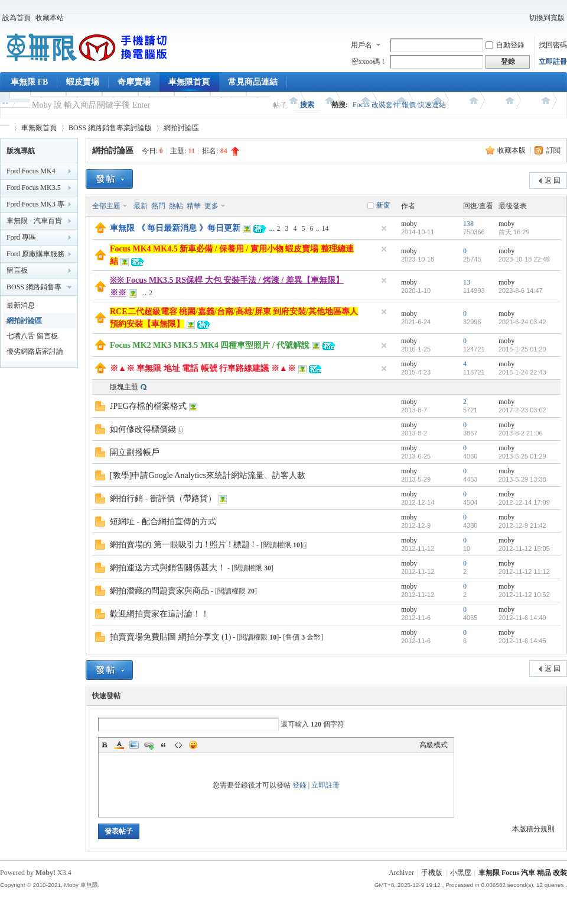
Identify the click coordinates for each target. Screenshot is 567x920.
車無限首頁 (189, 82)
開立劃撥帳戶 (134, 452)
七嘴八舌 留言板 (32, 336)
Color (119, 745)
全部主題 (106, 206)
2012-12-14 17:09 (524, 502)
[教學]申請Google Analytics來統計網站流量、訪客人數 (207, 475)
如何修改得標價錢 (143, 429)
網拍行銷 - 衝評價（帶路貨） (163, 498)
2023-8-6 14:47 (520, 290)
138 (468, 223)
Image (134, 745)
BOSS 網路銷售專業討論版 (110, 128)
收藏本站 (49, 18)
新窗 (383, 205)
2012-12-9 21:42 (522, 525)
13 (466, 282)
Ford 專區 (21, 237)
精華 (194, 206)
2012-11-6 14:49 (522, 617)
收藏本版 (512, 150)
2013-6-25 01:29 (522, 456)
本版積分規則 (533, 829)
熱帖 (176, 206)
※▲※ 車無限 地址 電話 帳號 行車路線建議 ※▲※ (203, 368)
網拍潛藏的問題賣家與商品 (159, 590)
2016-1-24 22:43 (522, 372)
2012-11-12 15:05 (524, 548)
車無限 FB (29, 82)
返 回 (553, 180)
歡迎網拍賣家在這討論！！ (159, 613)
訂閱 (553, 150)
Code (178, 745)
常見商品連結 (253, 82)
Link (149, 745)
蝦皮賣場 (82, 82)
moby (409, 223)
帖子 (280, 105)
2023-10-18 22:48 (524, 259)
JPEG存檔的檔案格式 (148, 406)
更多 (211, 206)
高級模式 (433, 745)
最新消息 (20, 305)
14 (325, 228)
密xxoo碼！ (369, 61)
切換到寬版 (547, 18)
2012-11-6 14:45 (522, 640)
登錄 (299, 785)
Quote (164, 745)
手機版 (431, 873)
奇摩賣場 (134, 82)
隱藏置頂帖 (383, 228)
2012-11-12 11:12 (524, 571)
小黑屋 (460, 873)
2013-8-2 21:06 (520, 433)
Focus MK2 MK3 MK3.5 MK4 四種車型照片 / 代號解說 (209, 345)
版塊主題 (124, 387)
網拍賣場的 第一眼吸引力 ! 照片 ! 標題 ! (182, 544)
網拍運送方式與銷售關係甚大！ (168, 567)
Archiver (401, 873)
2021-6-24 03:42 (522, 321)
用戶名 (361, 45)
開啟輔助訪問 (521, 18)
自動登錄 (504, 45)
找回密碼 (553, 45)
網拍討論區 (181, 128)
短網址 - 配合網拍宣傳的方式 (163, 521)
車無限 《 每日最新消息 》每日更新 (175, 228)
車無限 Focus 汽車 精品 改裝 (522, 873)
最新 (140, 206)
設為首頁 (16, 18)
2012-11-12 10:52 (524, 594)
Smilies (193, 745)
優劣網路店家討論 (34, 351)
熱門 (158, 206)
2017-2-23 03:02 (522, 410)
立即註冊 (553, 61)
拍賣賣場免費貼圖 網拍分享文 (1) (170, 636)
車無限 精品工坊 (4, 128)
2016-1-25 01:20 (522, 349)
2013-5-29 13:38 (522, 479)
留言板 (17, 270)
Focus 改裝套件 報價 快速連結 (399, 105)
